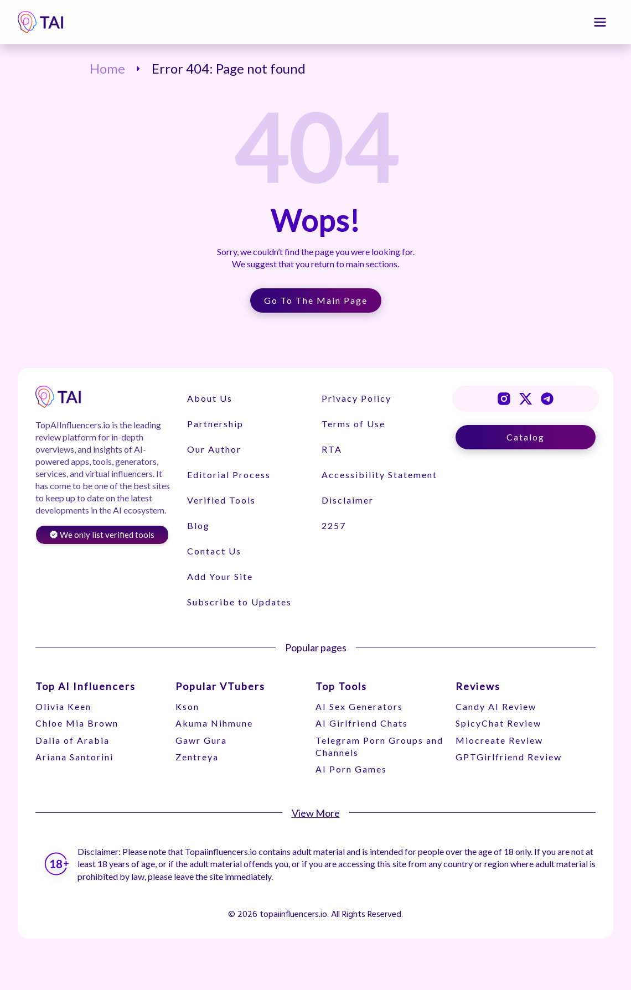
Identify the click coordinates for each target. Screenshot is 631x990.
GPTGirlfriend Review (509, 756)
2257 (333, 525)
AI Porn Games (351, 769)
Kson (187, 706)
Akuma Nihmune (214, 723)
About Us (209, 398)
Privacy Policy (356, 398)
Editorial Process (228, 474)
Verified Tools (221, 500)
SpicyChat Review (498, 723)
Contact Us (214, 551)
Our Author (214, 449)
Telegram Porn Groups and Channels (379, 746)
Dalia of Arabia (72, 740)
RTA (331, 449)
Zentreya (197, 756)
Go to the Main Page (316, 300)
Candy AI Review (496, 706)
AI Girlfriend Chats (362, 723)
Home (107, 68)
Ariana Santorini (74, 756)
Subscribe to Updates (239, 602)
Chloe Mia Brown (76, 723)
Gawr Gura (201, 740)
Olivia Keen (63, 706)
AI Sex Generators (359, 706)
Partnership (215, 423)
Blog (198, 525)
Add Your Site (219, 576)
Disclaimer (347, 500)
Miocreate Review (499, 740)
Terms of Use (353, 423)
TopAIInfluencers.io (72, 424)
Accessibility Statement (379, 474)
